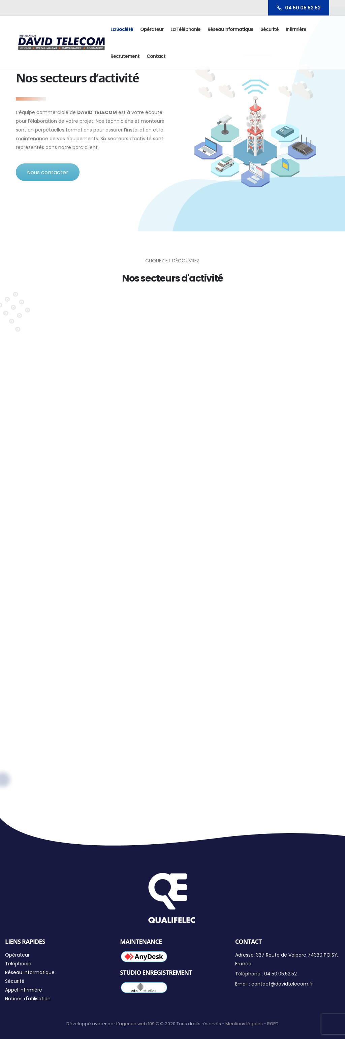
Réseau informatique (230, 29)
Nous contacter (47, 172)
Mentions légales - (246, 1024)
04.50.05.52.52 (280, 973)
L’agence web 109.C (137, 1024)
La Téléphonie (185, 29)
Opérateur (151, 29)
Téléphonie (18, 963)
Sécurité (269, 29)
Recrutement (125, 56)
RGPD (273, 1024)
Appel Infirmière (23, 990)
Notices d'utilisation (28, 998)
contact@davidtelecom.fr (282, 983)
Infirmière (296, 29)
